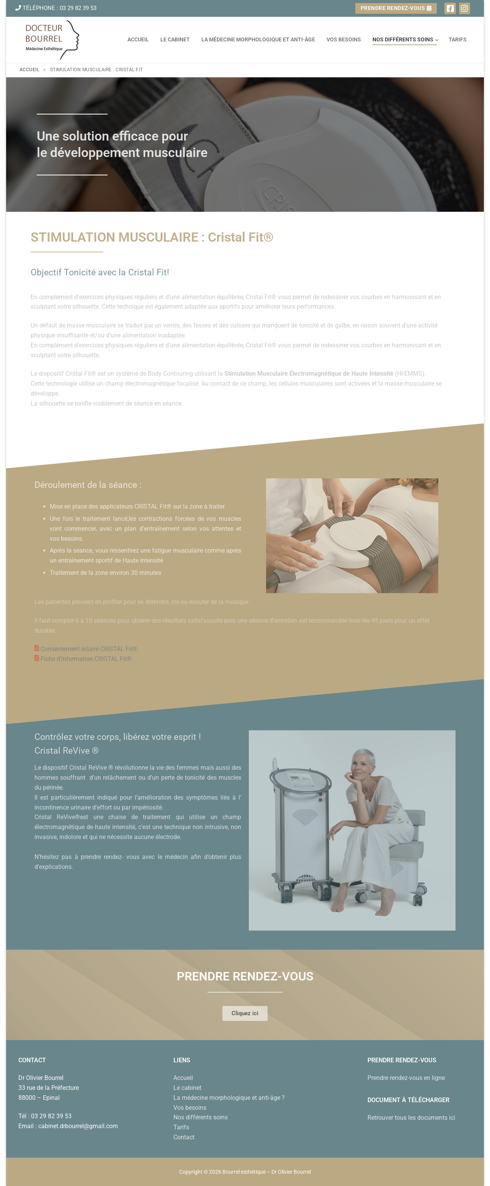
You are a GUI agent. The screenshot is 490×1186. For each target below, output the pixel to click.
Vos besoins (189, 1107)
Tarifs (181, 1127)
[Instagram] (464, 8)
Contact (183, 1137)
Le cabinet (187, 1087)
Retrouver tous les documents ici (411, 1117)
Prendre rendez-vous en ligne (406, 1077)
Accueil (29, 69)
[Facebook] (450, 8)
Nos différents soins (200, 1117)
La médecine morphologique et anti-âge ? (229, 1097)
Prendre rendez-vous (396, 8)
